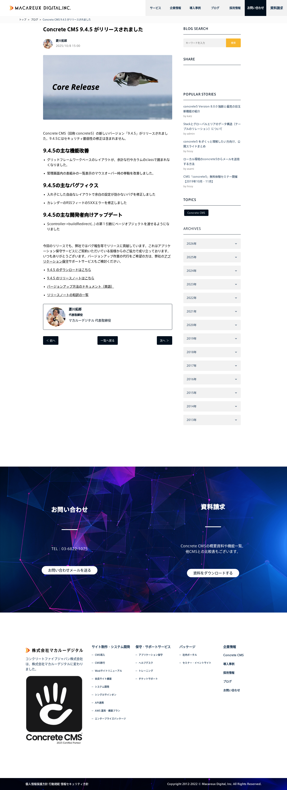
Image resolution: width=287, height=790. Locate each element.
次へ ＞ (164, 340)
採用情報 (229, 8)
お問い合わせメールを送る (69, 570)
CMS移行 (100, 663)
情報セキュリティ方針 (74, 784)
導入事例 (192, 8)
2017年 (192, 365)
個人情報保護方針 (37, 784)
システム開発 (102, 687)
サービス (154, 8)
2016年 (192, 379)
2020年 (192, 325)
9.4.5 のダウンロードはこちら (69, 269)
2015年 (192, 392)
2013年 (192, 420)
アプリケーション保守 (151, 655)
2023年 (192, 284)
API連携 (99, 702)
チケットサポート (148, 679)
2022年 (192, 297)
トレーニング (146, 671)
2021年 (192, 311)
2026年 (192, 243)
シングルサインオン (105, 694)
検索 (233, 43)
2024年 (192, 270)
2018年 (192, 352)
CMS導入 (100, 655)
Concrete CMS (196, 213)
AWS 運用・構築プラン (107, 710)
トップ (22, 19)
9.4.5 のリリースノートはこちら (70, 278)
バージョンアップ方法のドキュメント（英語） (80, 286)
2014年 (192, 406)
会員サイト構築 (103, 679)
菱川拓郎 (75, 309)
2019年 (192, 338)
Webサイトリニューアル (108, 671)
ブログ (211, 8)
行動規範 (54, 784)
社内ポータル (190, 655)
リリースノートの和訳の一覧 (67, 294)
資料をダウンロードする (213, 573)
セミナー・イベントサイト (197, 663)
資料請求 (276, 8)
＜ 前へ (50, 340)
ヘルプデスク (146, 663)
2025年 (192, 257)
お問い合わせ (252, 8)
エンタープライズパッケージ (110, 718)
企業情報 (173, 8)
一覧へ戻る (108, 340)
